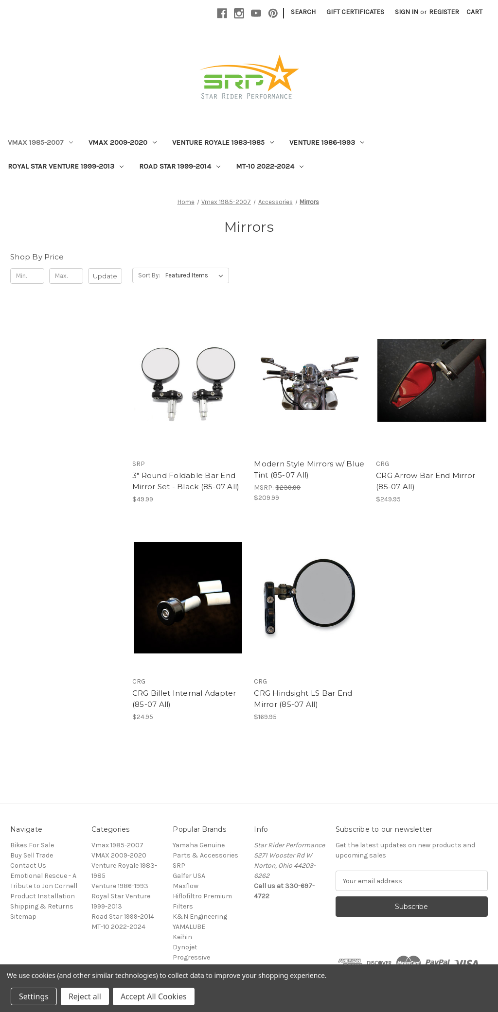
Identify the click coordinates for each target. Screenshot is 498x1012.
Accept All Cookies (154, 996)
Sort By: (149, 275)
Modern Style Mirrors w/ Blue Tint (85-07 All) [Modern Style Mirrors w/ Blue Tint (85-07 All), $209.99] (309, 469)
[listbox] (196, 275)
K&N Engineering (200, 916)
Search (303, 12)
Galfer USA (189, 876)
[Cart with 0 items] (474, 12)
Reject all (85, 996)
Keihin (182, 937)
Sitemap (23, 916)
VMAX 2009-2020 (123, 142)
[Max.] (66, 276)
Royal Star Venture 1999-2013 (66, 166)
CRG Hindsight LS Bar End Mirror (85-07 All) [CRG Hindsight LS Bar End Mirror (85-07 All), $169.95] (303, 698)
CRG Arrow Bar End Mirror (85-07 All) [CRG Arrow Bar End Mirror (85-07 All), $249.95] (425, 481)
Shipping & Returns (41, 906)
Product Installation (42, 896)
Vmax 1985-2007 (40, 142)
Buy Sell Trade (31, 855)
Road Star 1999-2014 (179, 166)
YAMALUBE (189, 927)
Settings (34, 996)
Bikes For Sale (32, 845)
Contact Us (28, 865)
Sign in (406, 12)
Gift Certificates (355, 12)
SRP (179, 865)
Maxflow (185, 886)
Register (444, 12)
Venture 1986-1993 (326, 142)
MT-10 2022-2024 (269, 166)
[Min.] (27, 276)
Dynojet (185, 947)
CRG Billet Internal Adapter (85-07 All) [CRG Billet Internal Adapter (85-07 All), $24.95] (184, 698)
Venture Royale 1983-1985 (223, 142)
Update (105, 276)
